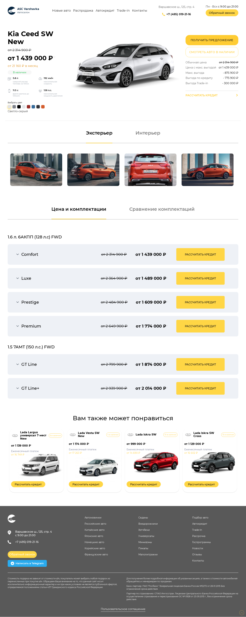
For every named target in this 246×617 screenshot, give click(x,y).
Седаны (143, 517)
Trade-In (197, 530)
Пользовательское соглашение (123, 609)
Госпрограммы (201, 542)
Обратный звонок (222, 13)
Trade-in (123, 10)
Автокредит (105, 10)
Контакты (139, 10)
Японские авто (94, 536)
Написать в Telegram (27, 563)
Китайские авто (95, 530)
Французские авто (96, 554)
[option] (36, 170)
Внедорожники (148, 523)
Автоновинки (93, 517)
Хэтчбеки (144, 530)
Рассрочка (198, 536)
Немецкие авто (94, 542)
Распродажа (83, 10)
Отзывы (197, 554)
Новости (197, 548)
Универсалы (146, 536)
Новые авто (61, 10)
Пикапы (143, 548)
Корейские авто (95, 548)
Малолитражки (148, 554)
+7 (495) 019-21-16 (178, 14)
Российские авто (95, 523)
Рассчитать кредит (202, 95)
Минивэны (145, 542)
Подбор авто (200, 517)
